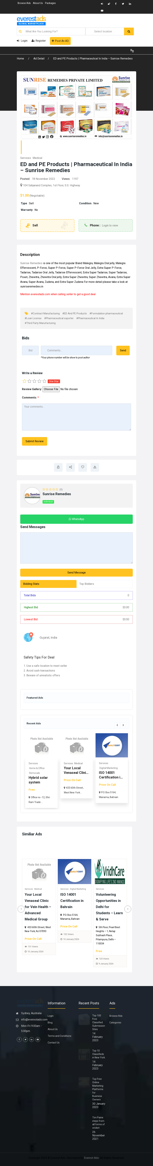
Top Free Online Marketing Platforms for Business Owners (97, 1089)
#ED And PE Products (74, 313)
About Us (38, 3)
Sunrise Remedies (31, 263)
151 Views (36, 946)
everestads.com (40, 294)
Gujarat (44, 637)
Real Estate (34, 763)
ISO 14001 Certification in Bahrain (74, 900)
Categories (115, 1022)
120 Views (107, 958)
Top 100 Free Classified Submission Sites (98, 1022)
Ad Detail (38, 58)
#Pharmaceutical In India (90, 318)
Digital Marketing (81, 889)
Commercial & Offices (40, 768)
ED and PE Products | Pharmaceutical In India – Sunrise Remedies (93, 58)
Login (22, 40)
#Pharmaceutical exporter (59, 318)
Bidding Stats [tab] (31, 583)
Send (123, 350)
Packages (50, 3)
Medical (37, 158)
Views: (66, 178)
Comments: (30, 397)
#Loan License (33, 318)
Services (25, 158)
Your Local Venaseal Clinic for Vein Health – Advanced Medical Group (40, 906)
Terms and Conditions (59, 1036)
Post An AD (60, 41)
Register (39, 40)
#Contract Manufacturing (45, 313)
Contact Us (54, 1042)
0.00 (126, 607)
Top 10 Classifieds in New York (98, 1054)
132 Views (71, 934)
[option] (40, 770)
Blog (50, 1022)
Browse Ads (24, 3)
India (54, 637)
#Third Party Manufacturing (40, 323)
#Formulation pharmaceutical (106, 313)
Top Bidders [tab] (86, 583)
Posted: (25, 178)
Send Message (76, 572)
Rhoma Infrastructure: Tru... (39, 777)
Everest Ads (91, 1157)
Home (21, 58)
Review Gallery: (32, 389)
